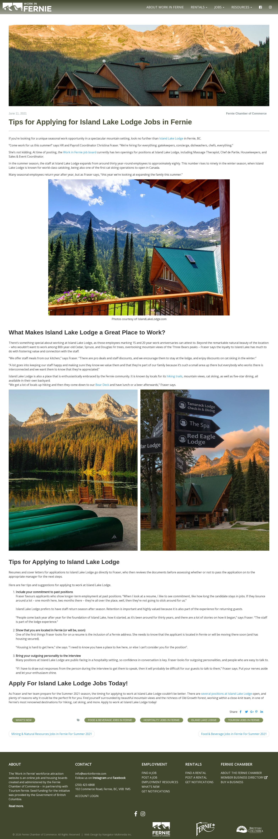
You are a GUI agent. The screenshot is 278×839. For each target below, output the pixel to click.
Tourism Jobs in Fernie (244, 720)
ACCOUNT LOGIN (87, 796)
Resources (241, 7)
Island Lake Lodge (171, 138)
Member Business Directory (244, 777)
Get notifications (156, 791)
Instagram (99, 778)
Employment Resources (160, 782)
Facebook (119, 778)
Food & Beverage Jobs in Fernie (110, 720)
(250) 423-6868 (85, 785)
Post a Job (149, 777)
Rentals (199, 7)
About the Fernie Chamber (241, 772)
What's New (24, 720)
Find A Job (149, 772)
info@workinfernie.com (90, 774)
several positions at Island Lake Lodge (226, 694)
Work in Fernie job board (79, 152)
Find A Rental (195, 772)
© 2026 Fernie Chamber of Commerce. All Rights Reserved (46, 834)
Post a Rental (196, 777)
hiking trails (174, 376)
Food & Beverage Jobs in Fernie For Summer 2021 (234, 734)
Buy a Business (232, 782)
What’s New (151, 786)
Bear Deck (102, 385)
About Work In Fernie (165, 7)
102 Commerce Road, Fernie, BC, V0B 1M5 (102, 789)
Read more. (16, 806)
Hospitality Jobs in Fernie (162, 720)
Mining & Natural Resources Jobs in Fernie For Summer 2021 (51, 734)
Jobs (219, 7)
